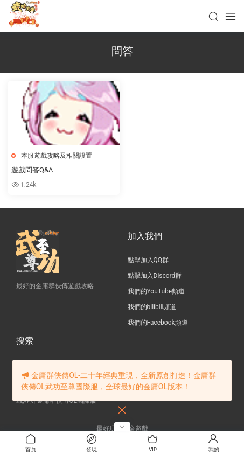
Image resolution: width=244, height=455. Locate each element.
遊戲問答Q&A (32, 170)
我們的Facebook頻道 (158, 322)
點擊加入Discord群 (155, 275)
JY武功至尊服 (24, 16)
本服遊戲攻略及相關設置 (56, 155)
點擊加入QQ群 (148, 260)
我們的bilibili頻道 (152, 307)
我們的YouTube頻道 (156, 291)
